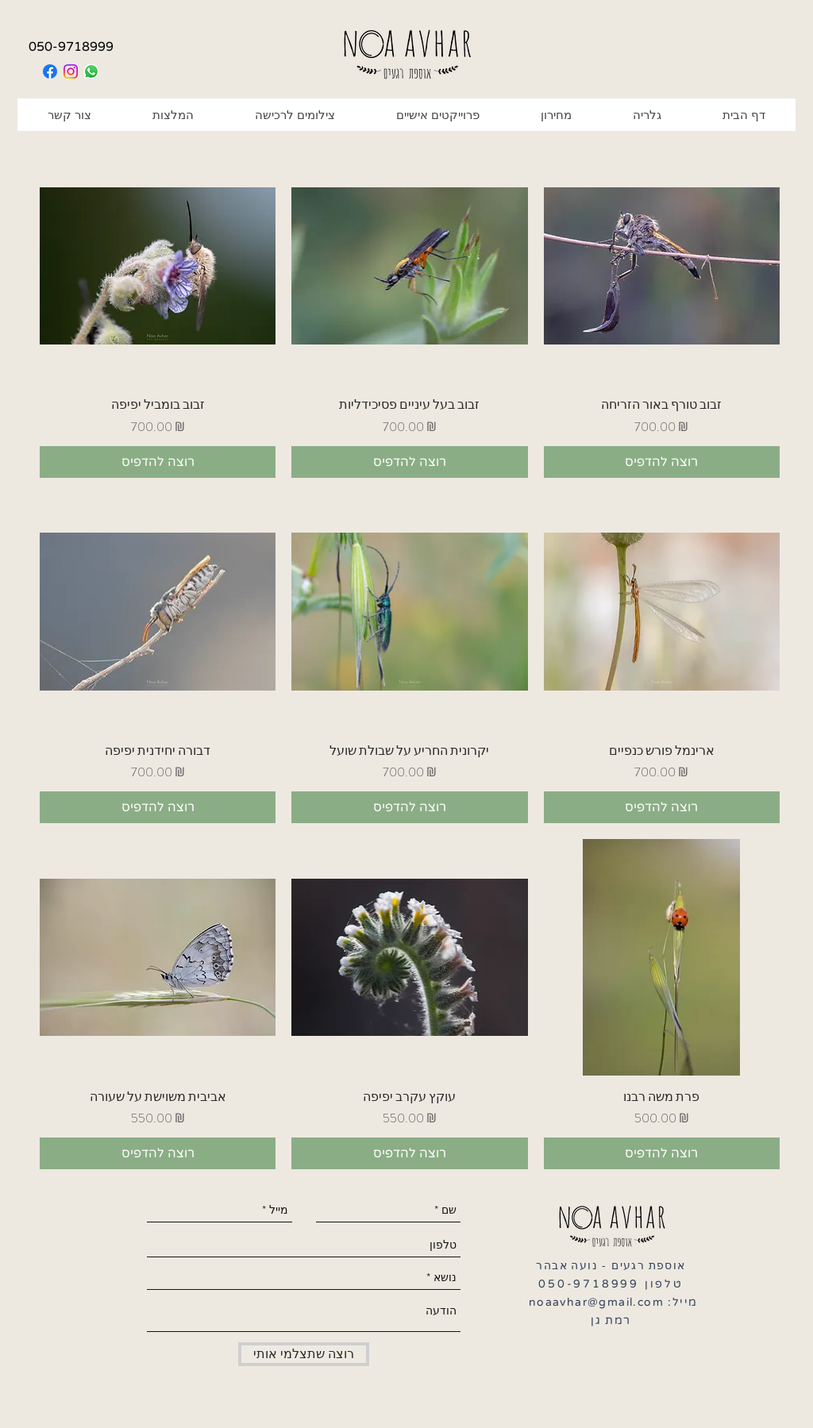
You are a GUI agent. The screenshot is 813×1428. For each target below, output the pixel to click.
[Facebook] (50, 71)
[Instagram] (70, 71)
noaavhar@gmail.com (596, 1302)
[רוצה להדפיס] (157, 462)
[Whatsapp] (91, 71)
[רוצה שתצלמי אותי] (303, 1354)
